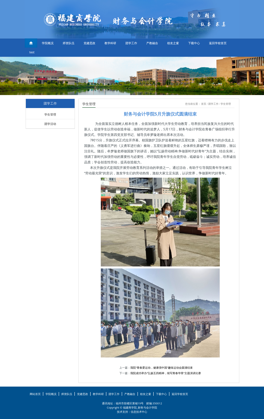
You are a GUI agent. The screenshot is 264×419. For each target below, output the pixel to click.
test (31, 52)
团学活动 (50, 124)
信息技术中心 (139, 412)
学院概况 (48, 43)
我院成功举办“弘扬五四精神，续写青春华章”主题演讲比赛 (165, 373)
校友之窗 (173, 43)
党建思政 (89, 43)
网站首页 (35, 394)
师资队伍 (68, 43)
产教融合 (152, 43)
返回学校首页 (218, 43)
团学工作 (131, 43)
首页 (203, 104)
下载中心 (194, 43)
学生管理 (50, 114)
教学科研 (110, 43)
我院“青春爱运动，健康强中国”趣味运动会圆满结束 (161, 367)
